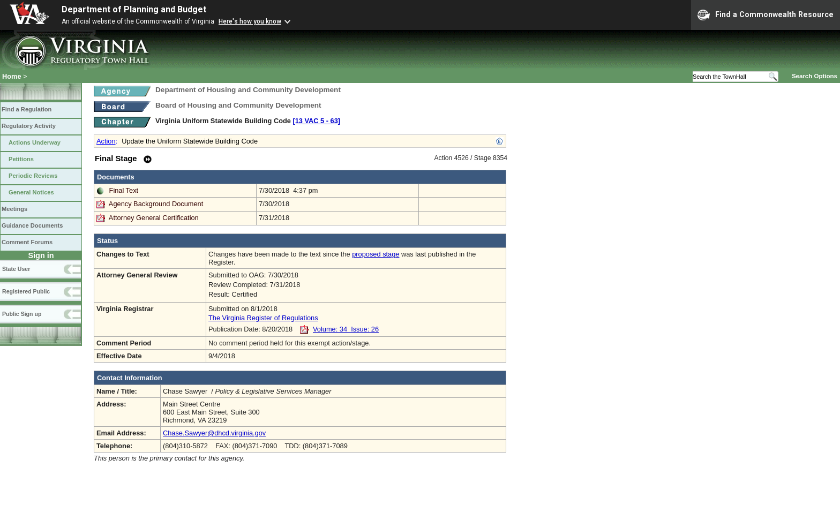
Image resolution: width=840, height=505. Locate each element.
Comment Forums (27, 242)
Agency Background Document (156, 204)
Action (106, 141)
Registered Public (26, 291)
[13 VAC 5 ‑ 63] (316, 121)
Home (11, 76)
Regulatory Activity (29, 126)
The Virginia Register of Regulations (263, 318)
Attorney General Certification (154, 218)
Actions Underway (35, 142)
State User (16, 269)
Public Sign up (21, 314)
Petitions (21, 159)
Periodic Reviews (33, 175)
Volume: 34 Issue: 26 (346, 329)
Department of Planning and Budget (134, 9)
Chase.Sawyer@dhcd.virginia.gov (214, 433)
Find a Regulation (26, 109)
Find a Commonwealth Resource (766, 15)
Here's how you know (250, 21)
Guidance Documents (32, 225)
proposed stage (375, 254)
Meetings (14, 209)
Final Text (124, 190)
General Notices (31, 192)
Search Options (814, 76)
